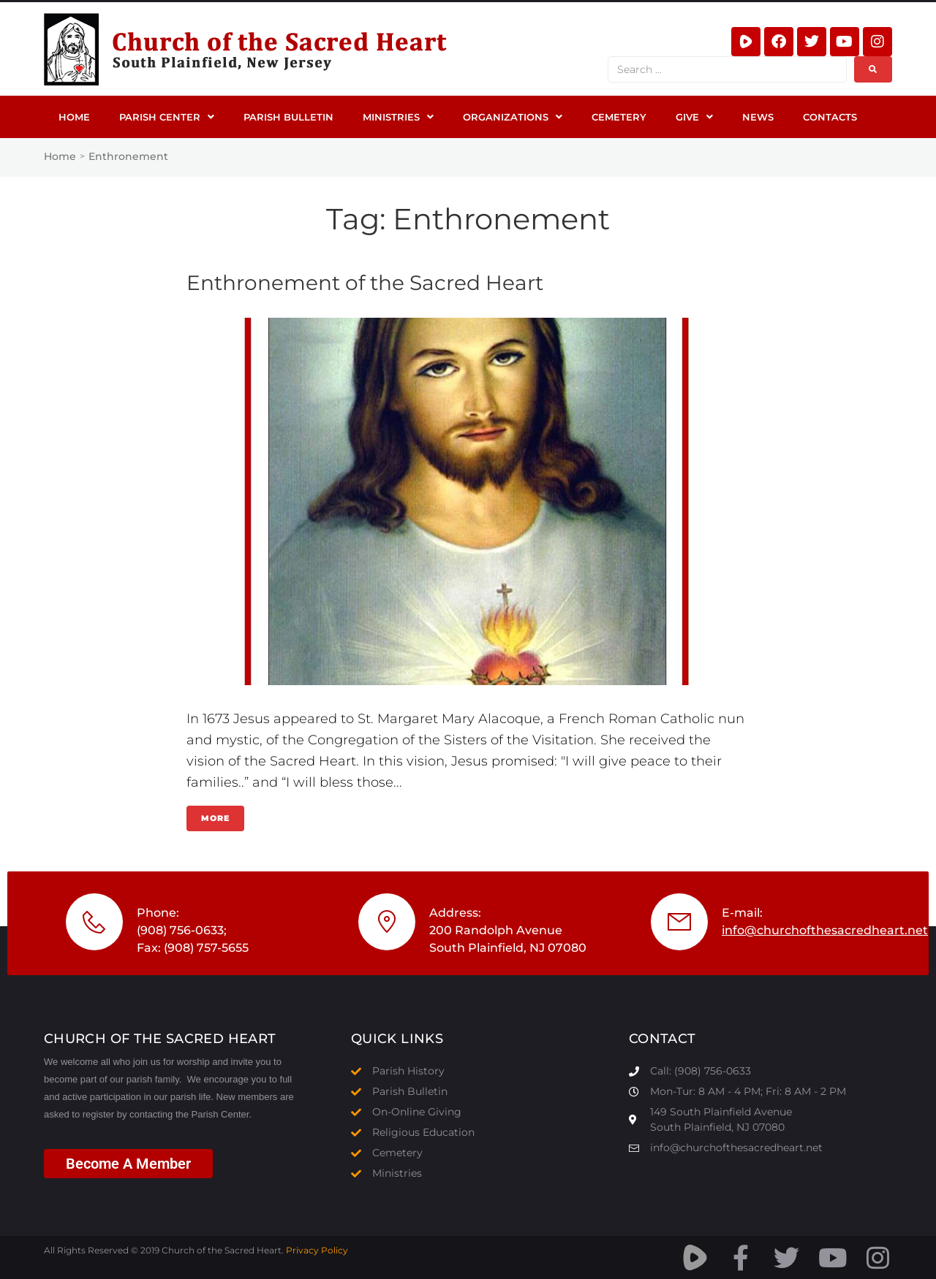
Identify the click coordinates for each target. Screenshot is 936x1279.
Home (60, 156)
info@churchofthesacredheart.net (825, 930)
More (215, 818)
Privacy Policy (317, 1250)
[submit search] (873, 69)
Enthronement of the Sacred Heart (364, 282)
